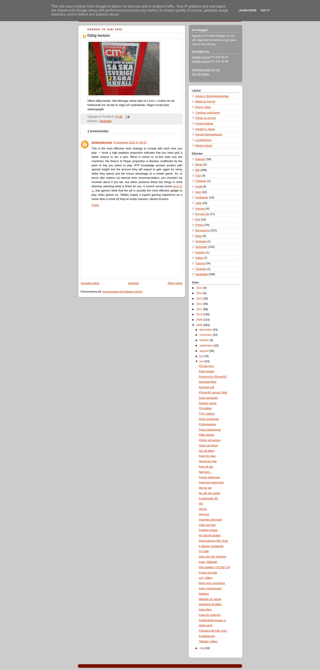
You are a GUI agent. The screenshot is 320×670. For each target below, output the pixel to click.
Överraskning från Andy (213, 540)
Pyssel (199, 224)
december (206, 329)
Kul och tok (202, 214)
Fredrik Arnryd (200, 61)
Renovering (202, 230)
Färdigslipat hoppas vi (212, 620)
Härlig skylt (206, 625)
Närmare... (205, 472)
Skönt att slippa (208, 445)
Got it (265, 10)
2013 (199, 298)
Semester (201, 246)
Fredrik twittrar (204, 123)
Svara (95, 205)
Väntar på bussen (210, 440)
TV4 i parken (207, 413)
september (207, 345)
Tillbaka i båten (208, 641)
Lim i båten (206, 577)
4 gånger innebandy (211, 546)
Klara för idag (207, 456)
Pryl (197, 219)
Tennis (203, 509)
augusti (204, 350)
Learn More (247, 10)
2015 (199, 287)
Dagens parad (207, 403)
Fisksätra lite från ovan (213, 630)
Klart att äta (206, 466)
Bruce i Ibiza (203, 107)
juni (202, 361)
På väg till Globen (210, 535)
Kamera (200, 208)
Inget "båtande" (208, 562)
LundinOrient (203, 140)
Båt (197, 170)
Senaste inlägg (90, 283)
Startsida (133, 283)
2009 (199, 319)
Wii (201, 503)
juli (202, 356)
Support (200, 252)
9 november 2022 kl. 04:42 (130, 142)
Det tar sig (205, 487)
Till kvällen (205, 408)
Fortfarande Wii (208, 498)
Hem (198, 192)
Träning (200, 263)
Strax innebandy (209, 419)
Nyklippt (204, 593)
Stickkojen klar (208, 461)
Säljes (199, 257)
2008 (199, 325)
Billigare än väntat (210, 599)
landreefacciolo (102, 142)
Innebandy (201, 197)
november (206, 334)
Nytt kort (204, 514)
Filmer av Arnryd (205, 118)
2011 (199, 309)
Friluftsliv (200, 181)
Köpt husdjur (207, 371)
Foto (198, 175)
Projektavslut (207, 636)
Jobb (198, 203)
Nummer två (206, 387)
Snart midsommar (210, 429)
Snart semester (208, 397)
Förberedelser (207, 424)
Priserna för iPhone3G (213, 376)
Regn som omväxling (212, 583)
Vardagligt (105, 121)
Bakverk (200, 159)
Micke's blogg (203, 145)
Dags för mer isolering (212, 556)
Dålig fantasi (98, 35)
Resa (198, 236)
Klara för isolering (210, 615)
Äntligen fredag (208, 530)
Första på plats (208, 572)
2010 (199, 314)
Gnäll (198, 186)
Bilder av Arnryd (205, 101)
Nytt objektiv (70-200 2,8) (214, 567)
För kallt (204, 551)
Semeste (200, 241)
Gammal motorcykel (211, 482)
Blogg (198, 164)
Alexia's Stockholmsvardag (212, 96)
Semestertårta (207, 381)
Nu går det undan (209, 493)
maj (202, 648)
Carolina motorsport (207, 112)
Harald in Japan (205, 129)
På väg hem (206, 366)
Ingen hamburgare (210, 588)
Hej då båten (207, 450)
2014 (199, 293)
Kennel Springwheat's (208, 134)
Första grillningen (209, 477)
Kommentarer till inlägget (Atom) (122, 291)
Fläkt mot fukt (207, 525)
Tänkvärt (200, 269)
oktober (205, 340)
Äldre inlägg (175, 283)
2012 (199, 303)
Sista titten (205, 609)
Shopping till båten (210, 604)
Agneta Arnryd (201, 57)
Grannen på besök (210, 519)
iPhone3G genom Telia (213, 392)
